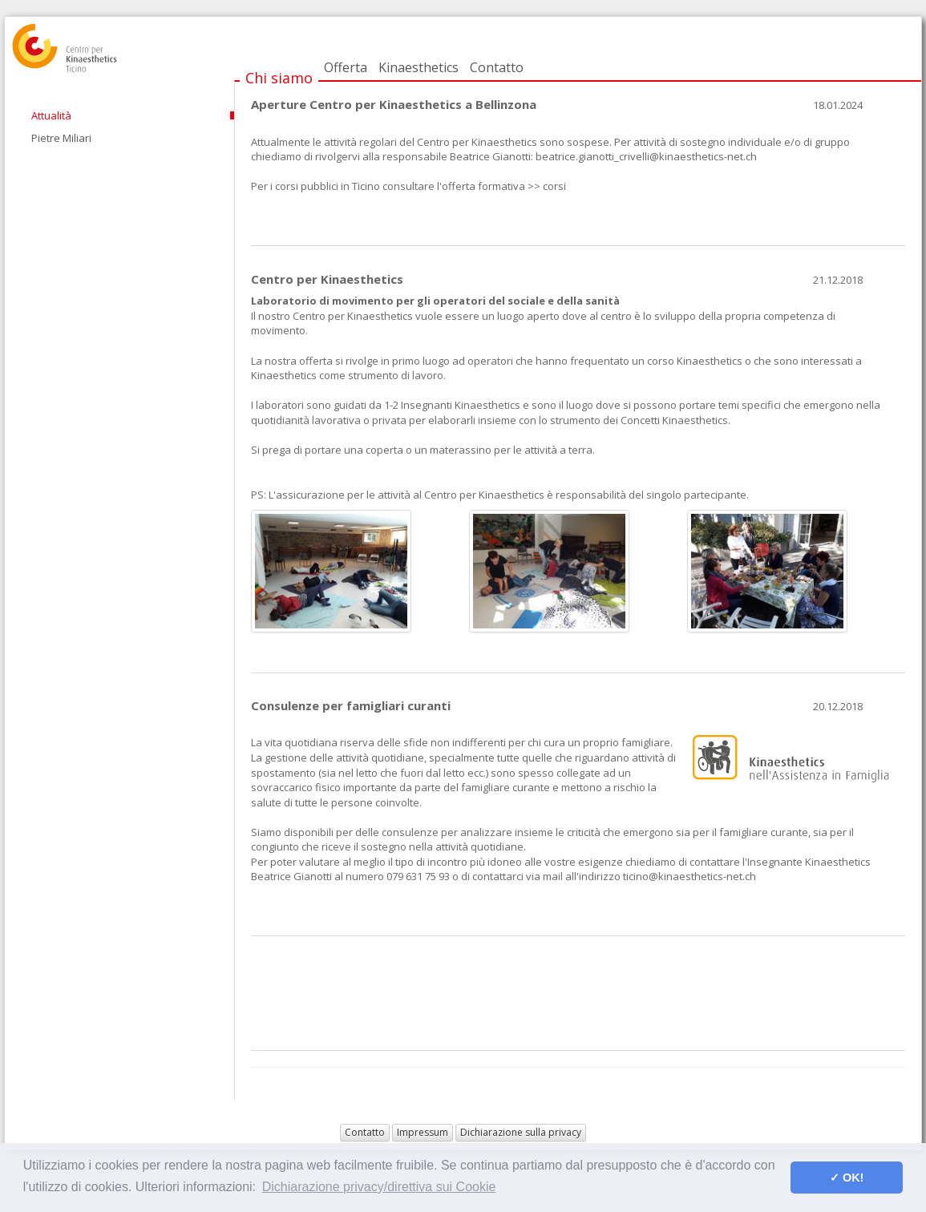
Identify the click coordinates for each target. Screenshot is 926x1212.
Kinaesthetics (418, 67)
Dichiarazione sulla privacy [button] (520, 1132)
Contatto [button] (365, 1132)
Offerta (345, 67)
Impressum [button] (422, 1132)
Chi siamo (279, 77)
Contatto (497, 67)
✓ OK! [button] (846, 1177)
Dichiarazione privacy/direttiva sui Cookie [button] (379, 1187)
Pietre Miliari (61, 138)
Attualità (51, 115)
